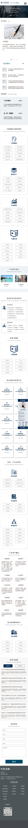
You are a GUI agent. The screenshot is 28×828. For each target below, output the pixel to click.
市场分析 (19, 504)
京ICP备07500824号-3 (11, 778)
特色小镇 (7, 366)
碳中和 (7, 369)
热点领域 (14, 636)
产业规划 (7, 181)
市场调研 (14, 205)
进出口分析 (19, 510)
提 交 (14, 761)
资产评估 (19, 541)
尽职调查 (7, 218)
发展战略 (14, 354)
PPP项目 (7, 247)
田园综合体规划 (8, 184)
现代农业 (7, 260)
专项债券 (7, 244)
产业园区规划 (14, 269)
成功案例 (6, 63)
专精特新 (20, 247)
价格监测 (19, 507)
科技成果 (14, 476)
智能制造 (7, 642)
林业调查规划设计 (19, 159)
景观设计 (19, 187)
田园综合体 (20, 366)
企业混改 (19, 532)
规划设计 (14, 174)
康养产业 (20, 257)
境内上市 (7, 544)
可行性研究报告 (8, 146)
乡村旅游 (19, 190)
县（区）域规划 (8, 113)
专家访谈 (19, 215)
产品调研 (7, 212)
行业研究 (7, 504)
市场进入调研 (19, 212)
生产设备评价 (19, 486)
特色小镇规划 (19, 184)
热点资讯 (20, 665)
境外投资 (19, 529)
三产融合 (7, 363)
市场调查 (7, 507)
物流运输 (20, 645)
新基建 (20, 251)
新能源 (7, 254)
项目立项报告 (7, 150)
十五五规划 (7, 100)
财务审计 (19, 538)
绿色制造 (20, 369)
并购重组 (7, 532)
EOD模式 (20, 244)
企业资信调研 (19, 221)
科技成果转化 (7, 482)
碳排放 (20, 254)
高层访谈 (7, 215)
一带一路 (20, 360)
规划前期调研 (7, 221)
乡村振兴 (7, 360)
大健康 (7, 257)
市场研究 (14, 501)
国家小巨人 (7, 251)
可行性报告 (5, 786)
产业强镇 (20, 363)
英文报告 (7, 510)
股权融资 (7, 529)
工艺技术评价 (7, 486)
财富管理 (7, 538)
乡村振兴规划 (19, 178)
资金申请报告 (19, 146)
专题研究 (14, 239)
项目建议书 (7, 153)
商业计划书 (7, 159)
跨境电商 (7, 648)
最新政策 (8, 665)
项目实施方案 (19, 153)
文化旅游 (7, 187)
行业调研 (19, 218)
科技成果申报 (7, 479)
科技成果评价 (19, 479)
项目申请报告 (19, 150)
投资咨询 (22, 793)
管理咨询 (14, 525)
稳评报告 (19, 156)
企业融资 (7, 541)
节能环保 (7, 645)
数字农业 (7, 372)
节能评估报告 (7, 156)
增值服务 (5, 799)
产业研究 (22, 791)
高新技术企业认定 (19, 482)
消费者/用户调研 (7, 209)
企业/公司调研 (19, 209)
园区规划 (19, 181)
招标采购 (19, 535)
